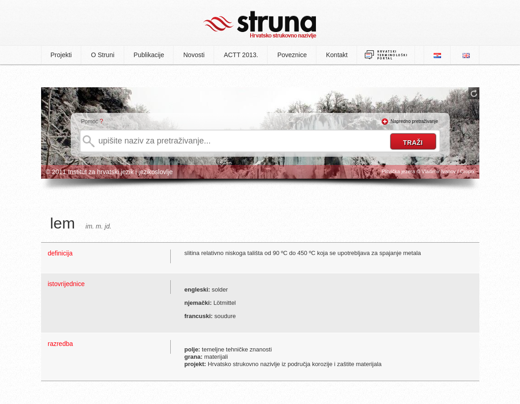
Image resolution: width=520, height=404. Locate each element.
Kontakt (336, 54)
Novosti (194, 54)
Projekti (61, 54)
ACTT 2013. (241, 54)
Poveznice (292, 54)
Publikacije (149, 54)
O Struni (102, 54)
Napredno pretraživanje (414, 121)
